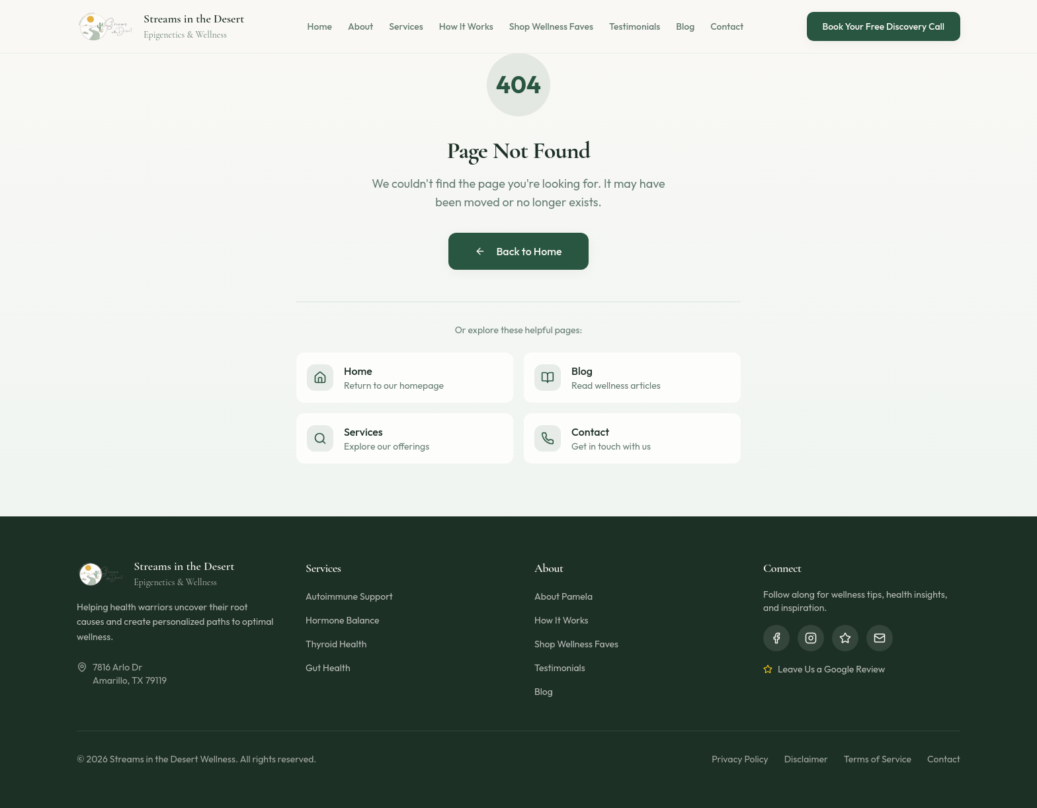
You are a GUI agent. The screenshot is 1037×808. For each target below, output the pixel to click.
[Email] (879, 638)
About (360, 26)
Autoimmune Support (349, 596)
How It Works (466, 26)
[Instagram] (811, 638)
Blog (685, 26)
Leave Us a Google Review (824, 669)
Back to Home (518, 251)
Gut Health (328, 668)
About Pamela (563, 596)
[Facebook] (776, 638)
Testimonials (634, 26)
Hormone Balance (342, 620)
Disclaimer (806, 759)
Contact (726, 26)
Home (320, 26)
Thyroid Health (336, 644)
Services (406, 26)
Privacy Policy (740, 759)
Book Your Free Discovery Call (883, 26)
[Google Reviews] (845, 638)
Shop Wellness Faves (551, 26)
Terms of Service (877, 759)
